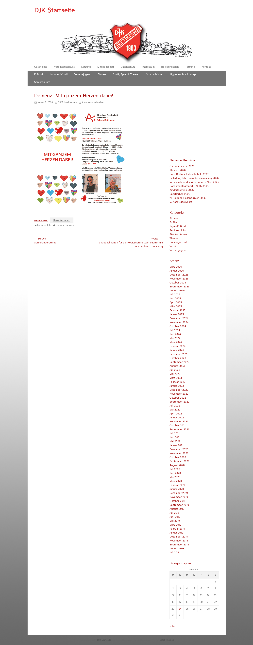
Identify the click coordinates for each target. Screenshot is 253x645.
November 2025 (178, 279)
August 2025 (177, 291)
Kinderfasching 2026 (181, 190)
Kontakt (206, 67)
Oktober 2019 (177, 501)
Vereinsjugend (82, 74)
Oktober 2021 (177, 426)
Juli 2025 (174, 295)
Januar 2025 (176, 314)
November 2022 (178, 394)
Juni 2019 (174, 517)
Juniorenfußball (59, 74)
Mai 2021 (174, 441)
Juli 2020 (174, 469)
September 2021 (179, 429)
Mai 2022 (174, 410)
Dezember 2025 (178, 275)
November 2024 (178, 322)
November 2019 (178, 497)
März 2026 (175, 267)
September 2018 (179, 545)
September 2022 (179, 402)
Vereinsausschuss (64, 67)
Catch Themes (167, 640)
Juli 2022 (174, 406)
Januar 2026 (176, 271)
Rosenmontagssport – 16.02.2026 (189, 186)
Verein (173, 246)
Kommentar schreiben (93, 102)
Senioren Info (42, 82)
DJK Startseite (54, 10)
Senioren (70, 225)
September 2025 (179, 287)
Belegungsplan (170, 67)
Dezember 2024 (178, 318)
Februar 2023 (177, 382)
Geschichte (40, 67)
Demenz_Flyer (41, 220)
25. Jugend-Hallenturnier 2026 (187, 198)
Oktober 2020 (177, 457)
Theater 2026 (177, 170)
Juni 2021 (174, 437)
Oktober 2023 (177, 358)
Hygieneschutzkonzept (183, 74)
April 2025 (175, 302)
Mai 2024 (174, 338)
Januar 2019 (176, 533)
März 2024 (175, 342)
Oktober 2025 (177, 283)
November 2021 (178, 422)
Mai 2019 (174, 521)
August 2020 (177, 465)
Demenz (60, 225)
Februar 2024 (177, 346)
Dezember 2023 (178, 354)
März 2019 (175, 525)
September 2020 (179, 461)
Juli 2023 (174, 370)
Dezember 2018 (178, 537)
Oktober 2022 (177, 398)
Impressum (148, 67)
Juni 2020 (175, 473)
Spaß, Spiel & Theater (126, 74)
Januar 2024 (176, 350)
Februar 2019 (177, 529)
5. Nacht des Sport (180, 202)
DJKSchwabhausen (67, 102)
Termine (190, 67)
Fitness (102, 74)
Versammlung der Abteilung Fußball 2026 (194, 182)
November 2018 (178, 541)
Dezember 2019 (178, 493)
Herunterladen (61, 220)
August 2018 (176, 549)
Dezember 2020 (178, 449)
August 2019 (176, 509)
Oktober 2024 (177, 326)
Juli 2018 (174, 553)
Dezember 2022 (178, 390)
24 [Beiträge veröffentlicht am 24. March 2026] (180, 609)
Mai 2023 (174, 374)
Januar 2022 (176, 418)
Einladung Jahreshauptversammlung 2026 (194, 178)
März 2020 (175, 481)
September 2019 (179, 505)
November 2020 (178, 453)
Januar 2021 (176, 445)
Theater (174, 238)
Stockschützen (154, 74)
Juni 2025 (175, 299)
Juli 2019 (174, 513)
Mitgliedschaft (105, 67)
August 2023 (177, 366)
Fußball (38, 74)
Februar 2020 (177, 485)
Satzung (86, 67)
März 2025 (175, 306)
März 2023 (175, 378)
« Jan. (172, 626)
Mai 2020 (174, 477)
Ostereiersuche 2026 (181, 166)
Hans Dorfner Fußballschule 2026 (189, 174)
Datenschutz (128, 67)
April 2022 (175, 414)
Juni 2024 (175, 334)
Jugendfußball (177, 226)
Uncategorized (178, 242)
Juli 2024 (174, 330)
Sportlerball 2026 (179, 194)
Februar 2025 (177, 310)
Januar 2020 (176, 489)
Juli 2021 (174, 433)
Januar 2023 (176, 386)
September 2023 (179, 362)
